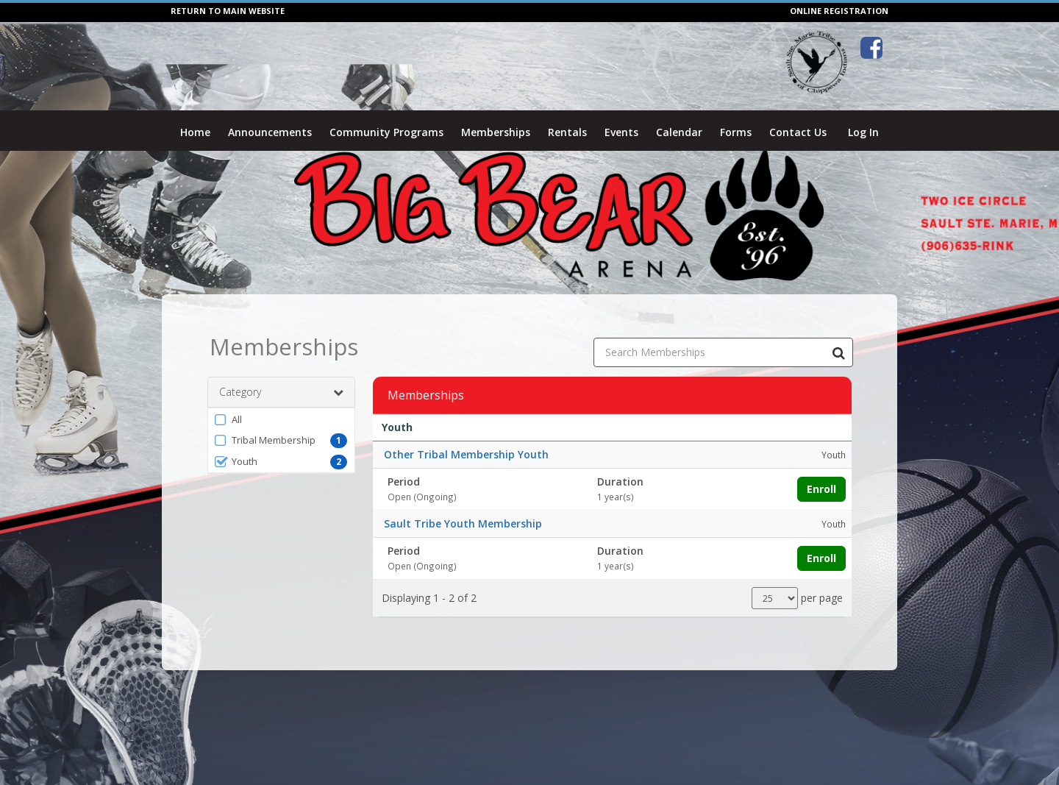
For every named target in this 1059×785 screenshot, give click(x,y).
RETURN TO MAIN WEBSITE (228, 10)
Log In (863, 132)
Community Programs (386, 132)
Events (621, 132)
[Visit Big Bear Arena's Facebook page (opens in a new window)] (871, 48)
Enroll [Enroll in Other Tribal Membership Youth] (821, 473)
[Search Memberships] (838, 337)
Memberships (495, 132)
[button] (281, 404)
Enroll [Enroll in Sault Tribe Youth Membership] (821, 543)
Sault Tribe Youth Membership (463, 508)
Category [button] (281, 376)
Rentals (567, 132)
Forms (736, 132)
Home (195, 132)
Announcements (270, 132)
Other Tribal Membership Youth (466, 439)
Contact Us (798, 132)
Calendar (679, 132)
